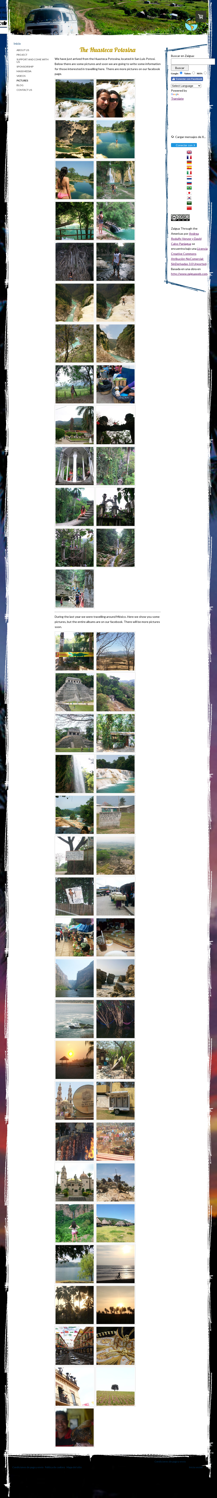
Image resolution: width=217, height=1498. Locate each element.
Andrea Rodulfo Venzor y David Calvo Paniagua (186, 239)
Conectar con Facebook (187, 79)
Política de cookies (55, 1467)
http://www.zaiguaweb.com (189, 274)
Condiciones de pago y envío (170, 1461)
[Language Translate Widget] (186, 86)
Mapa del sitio (74, 1467)
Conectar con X (183, 145)
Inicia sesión (196, 1467)
